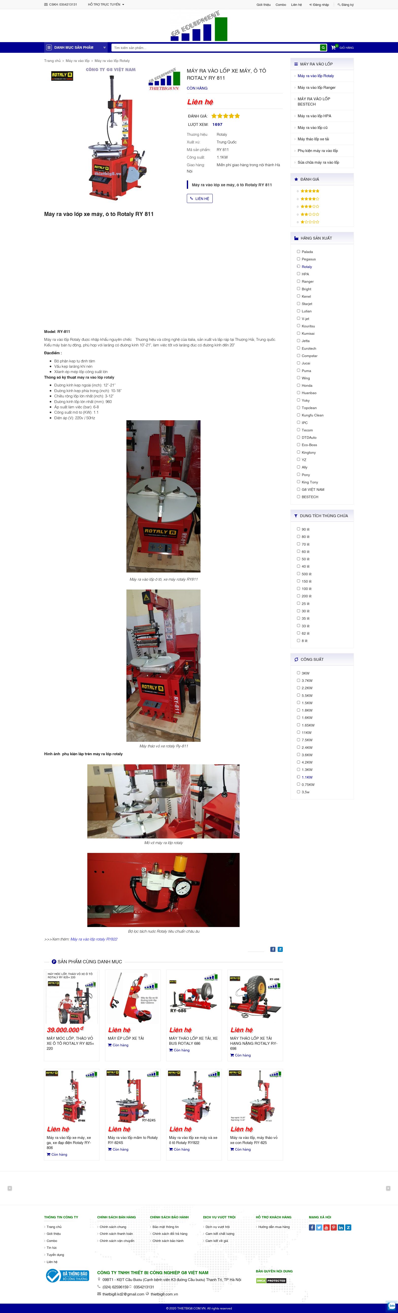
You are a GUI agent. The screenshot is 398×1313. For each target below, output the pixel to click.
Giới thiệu (264, 4)
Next (388, 1188)
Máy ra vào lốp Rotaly (112, 60)
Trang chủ (52, 60)
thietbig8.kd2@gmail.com (123, 1293)
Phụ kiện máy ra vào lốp (318, 150)
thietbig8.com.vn (164, 1293)
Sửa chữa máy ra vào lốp (318, 162)
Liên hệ (296, 4)
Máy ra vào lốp (78, 60)
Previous (10, 1188)
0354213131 (68, 4)
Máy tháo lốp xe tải (313, 138)
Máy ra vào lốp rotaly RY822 (93, 938)
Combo (281, 4)
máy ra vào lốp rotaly (95, 376)
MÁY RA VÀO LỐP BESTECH (314, 101)
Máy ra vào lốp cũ (312, 127)
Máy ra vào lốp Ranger (317, 87)
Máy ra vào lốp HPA (314, 115)
